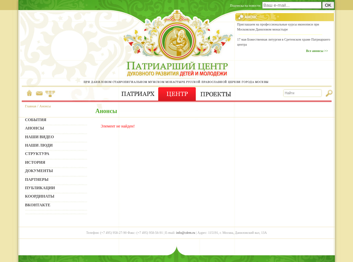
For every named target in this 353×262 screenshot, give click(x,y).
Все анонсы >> (317, 51)
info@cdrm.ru (185, 232)
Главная (31, 106)
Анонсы (45, 106)
